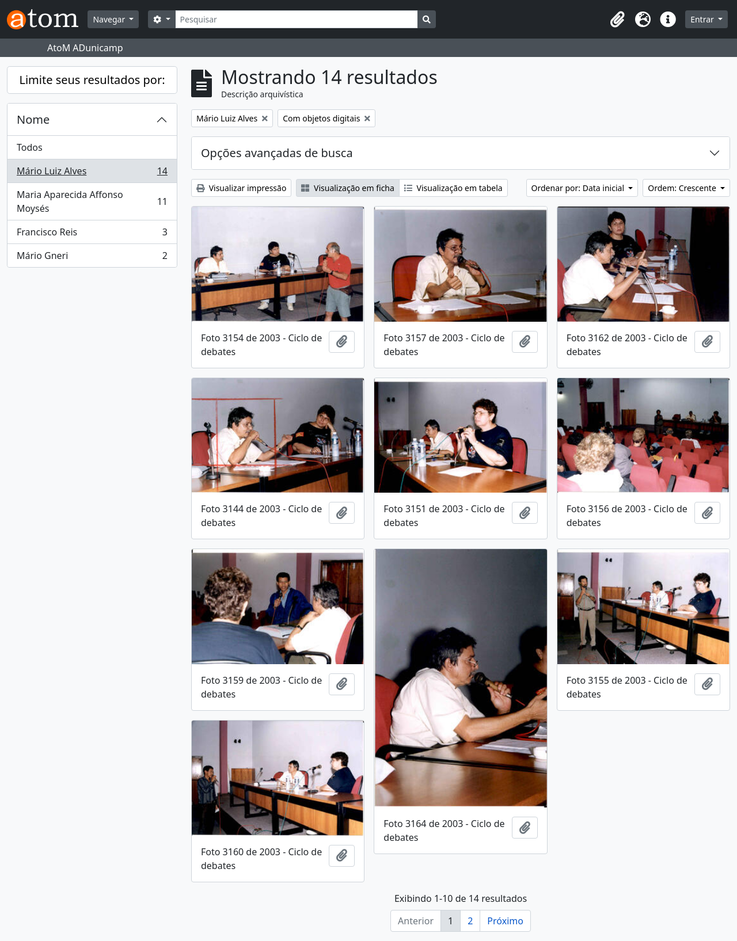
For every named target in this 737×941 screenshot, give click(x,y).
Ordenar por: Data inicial (578, 187)
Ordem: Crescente (683, 187)
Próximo (505, 921)
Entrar (703, 19)
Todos (30, 147)
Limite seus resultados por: (92, 79)
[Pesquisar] (297, 19)
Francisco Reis (92, 234)
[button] (617, 19)
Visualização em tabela (453, 187)
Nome (33, 119)
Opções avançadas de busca (277, 153)
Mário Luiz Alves (92, 173)
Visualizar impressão (241, 187)
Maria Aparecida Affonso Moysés (92, 201)
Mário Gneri (92, 258)
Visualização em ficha (347, 187)
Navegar (110, 19)
